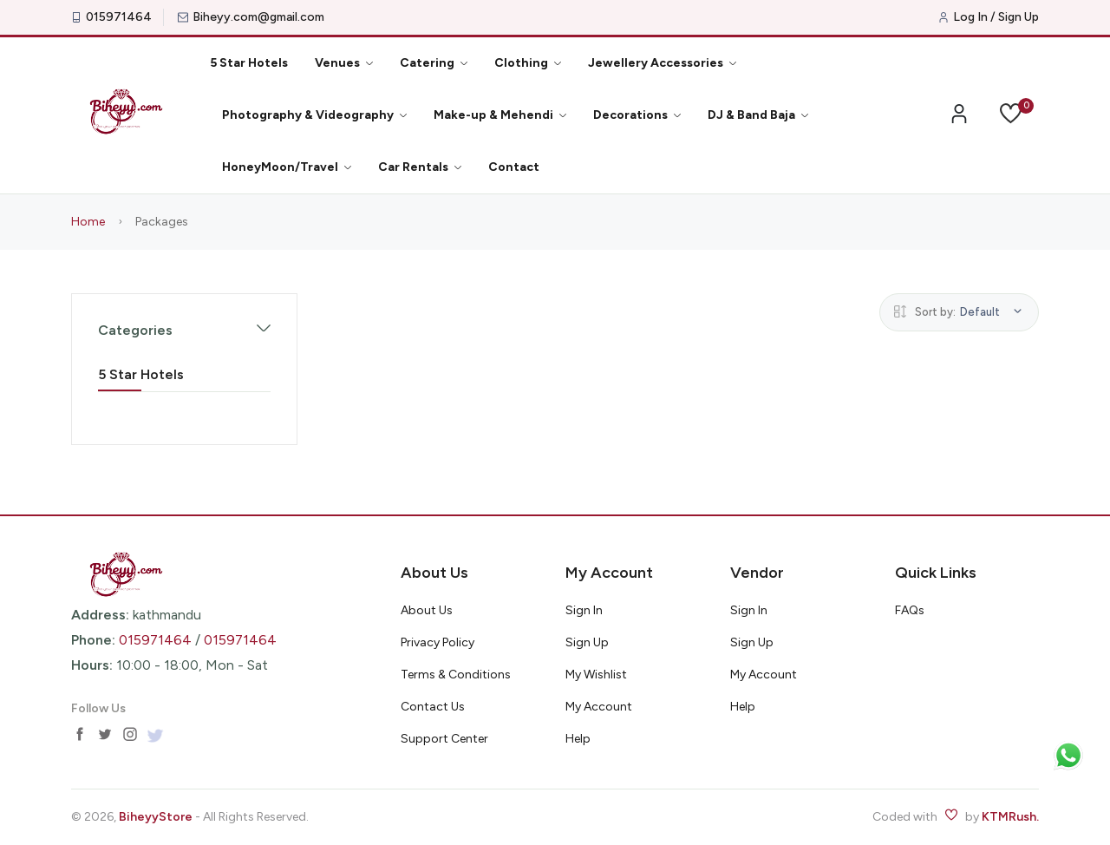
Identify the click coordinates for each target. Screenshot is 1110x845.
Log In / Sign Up (996, 17)
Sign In (584, 610)
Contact (513, 167)
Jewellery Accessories (662, 63)
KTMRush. (1010, 816)
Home (88, 221)
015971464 (119, 17)
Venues (344, 63)
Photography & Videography (314, 115)
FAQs (909, 610)
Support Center (444, 738)
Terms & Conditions (456, 674)
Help (578, 738)
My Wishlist (596, 674)
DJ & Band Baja (758, 115)
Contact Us (433, 706)
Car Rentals (419, 167)
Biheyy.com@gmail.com (258, 17)
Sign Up (587, 642)
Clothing (527, 63)
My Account (598, 706)
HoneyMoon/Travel (286, 167)
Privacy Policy (437, 642)
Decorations (637, 115)
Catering (433, 63)
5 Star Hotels (249, 63)
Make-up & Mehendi (500, 115)
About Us (427, 610)
